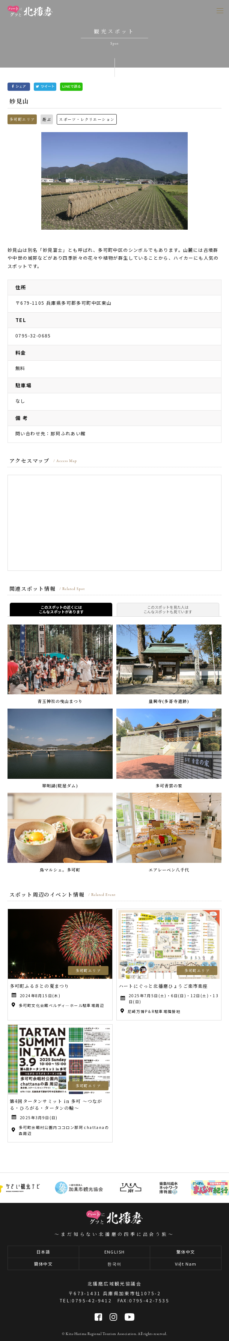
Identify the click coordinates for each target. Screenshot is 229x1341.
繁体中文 (185, 1252)
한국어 (114, 1264)
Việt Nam (186, 1264)
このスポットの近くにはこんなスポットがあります (61, 609)
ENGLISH (114, 1252)
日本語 (43, 1252)
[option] (114, 181)
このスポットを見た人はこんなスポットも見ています (167, 609)
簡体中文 (43, 1264)
